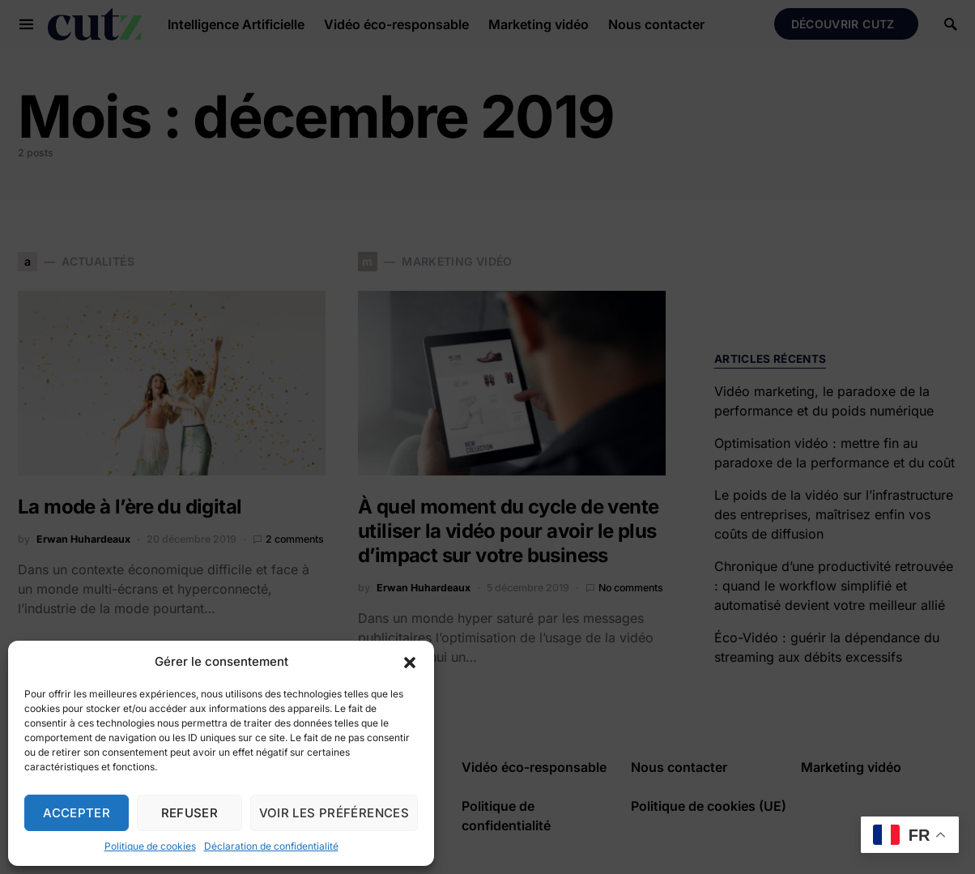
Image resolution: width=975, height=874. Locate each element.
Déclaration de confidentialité (271, 846)
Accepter (76, 813)
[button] (410, 662)
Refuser (190, 813)
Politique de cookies (150, 846)
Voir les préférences (334, 813)
